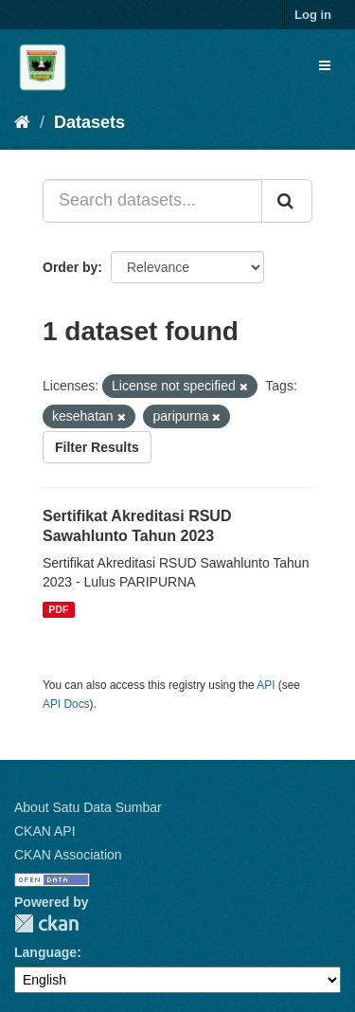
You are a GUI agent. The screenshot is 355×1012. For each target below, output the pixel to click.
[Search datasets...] (152, 201)
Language (45, 952)
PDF (58, 609)
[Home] (22, 122)
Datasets (89, 122)
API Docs (66, 704)
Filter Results (97, 447)
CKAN (46, 923)
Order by (70, 267)
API (266, 685)
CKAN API (45, 831)
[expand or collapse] (325, 65)
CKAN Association (68, 854)
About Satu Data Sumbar (88, 807)
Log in (312, 15)
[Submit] (286, 201)
